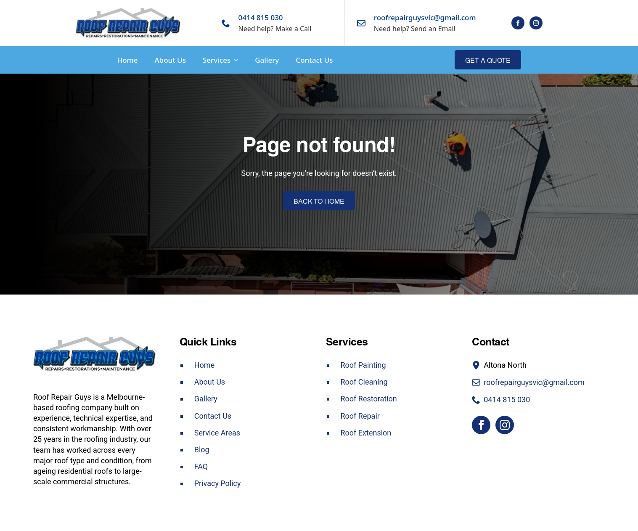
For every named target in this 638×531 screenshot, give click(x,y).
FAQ (201, 466)
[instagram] (536, 22)
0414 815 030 (260, 17)
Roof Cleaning (364, 381)
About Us (169, 60)
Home (127, 60)
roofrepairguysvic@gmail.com (425, 17)
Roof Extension (366, 432)
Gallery (267, 60)
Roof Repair (360, 416)
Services (216, 60)
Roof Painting (363, 365)
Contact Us (314, 60)
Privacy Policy (217, 483)
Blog (201, 449)
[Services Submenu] (234, 60)
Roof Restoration (369, 398)
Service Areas (217, 432)
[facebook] (517, 22)
